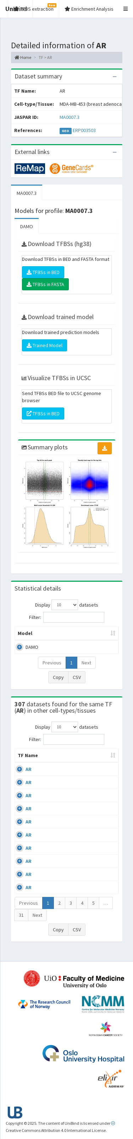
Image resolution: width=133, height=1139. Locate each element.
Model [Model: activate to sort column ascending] (25, 633)
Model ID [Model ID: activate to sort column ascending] (97, 633)
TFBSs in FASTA (45, 284)
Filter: (66, 617)
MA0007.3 (69, 117)
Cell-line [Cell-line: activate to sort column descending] (56, 762)
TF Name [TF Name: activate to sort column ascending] (24, 759)
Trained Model (44, 345)
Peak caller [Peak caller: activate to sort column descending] (60, 633)
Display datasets (66, 604)
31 (21, 922)
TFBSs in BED (43, 272)
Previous (52, 662)
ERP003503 (84, 130)
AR (29, 776)
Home (23, 57)
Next (86, 662)
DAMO (26, 226)
